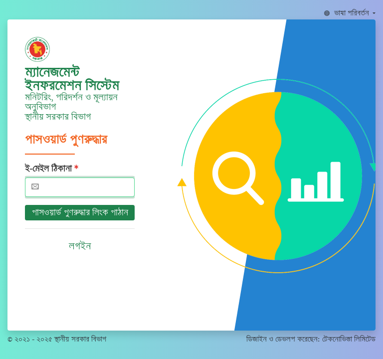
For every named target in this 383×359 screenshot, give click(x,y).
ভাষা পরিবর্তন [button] (347, 13)
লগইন (80, 246)
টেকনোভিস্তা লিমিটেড (349, 339)
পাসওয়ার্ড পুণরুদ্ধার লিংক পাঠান (80, 212)
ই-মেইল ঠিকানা (48, 168)
